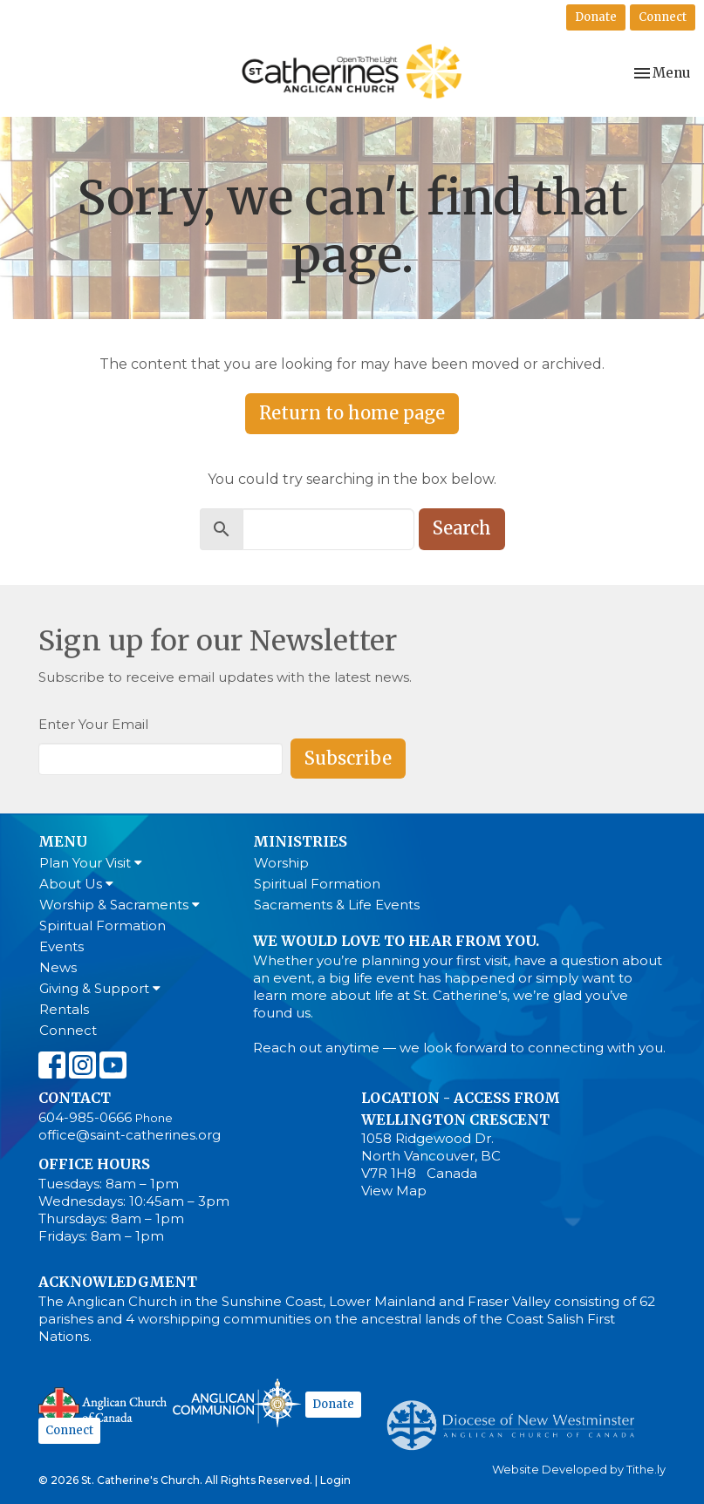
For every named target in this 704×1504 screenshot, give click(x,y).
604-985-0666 (85, 1117)
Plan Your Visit (90, 862)
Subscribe (348, 758)
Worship (281, 862)
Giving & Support (100, 988)
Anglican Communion (237, 1402)
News (58, 967)
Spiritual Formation (102, 925)
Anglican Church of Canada (103, 1405)
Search (462, 528)
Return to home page (352, 413)
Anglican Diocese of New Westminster (517, 1417)
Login (335, 1480)
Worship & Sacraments (119, 904)
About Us (76, 883)
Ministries (300, 841)
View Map (394, 1190)
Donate (596, 17)
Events (61, 946)
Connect (663, 17)
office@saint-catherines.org (129, 1134)
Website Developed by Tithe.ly (579, 1469)
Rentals (64, 1009)
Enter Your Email (93, 724)
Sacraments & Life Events (337, 904)
